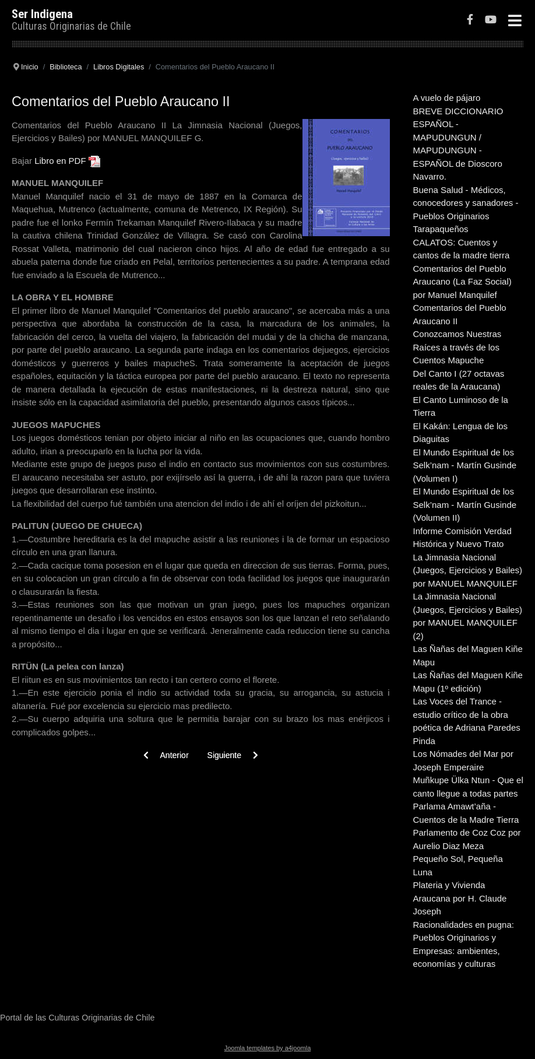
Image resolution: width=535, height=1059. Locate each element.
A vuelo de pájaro (447, 98)
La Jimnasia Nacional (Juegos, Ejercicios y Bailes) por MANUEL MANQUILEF (468, 570)
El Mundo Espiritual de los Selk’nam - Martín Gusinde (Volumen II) (465, 504)
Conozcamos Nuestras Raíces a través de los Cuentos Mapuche (457, 347)
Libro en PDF (60, 161)
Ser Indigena (42, 14)
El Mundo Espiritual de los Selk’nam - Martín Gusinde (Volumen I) (465, 465)
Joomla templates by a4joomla (267, 1047)
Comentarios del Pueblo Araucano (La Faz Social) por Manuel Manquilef (462, 282)
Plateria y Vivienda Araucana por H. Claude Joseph (460, 898)
